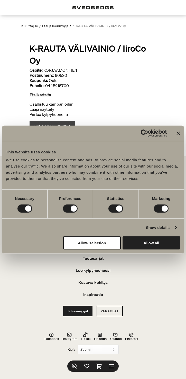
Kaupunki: (39, 80)
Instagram (69, 336)
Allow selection (92, 243)
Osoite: (36, 70)
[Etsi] (74, 366)
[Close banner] (178, 133)
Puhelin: (37, 85)
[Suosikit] (87, 366)
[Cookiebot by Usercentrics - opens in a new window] (144, 133)
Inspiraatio (93, 294)
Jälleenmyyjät (77, 311)
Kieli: (71, 349)
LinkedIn (100, 336)
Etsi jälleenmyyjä (55, 26)
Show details (158, 227)
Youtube (116, 336)
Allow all (151, 243)
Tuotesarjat (93, 258)
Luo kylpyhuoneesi (93, 270)
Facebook (51, 336)
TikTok (86, 336)
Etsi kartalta (40, 94)
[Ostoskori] (99, 366)
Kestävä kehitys (93, 282)
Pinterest (131, 336)
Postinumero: (42, 75)
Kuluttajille (29, 26)
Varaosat (110, 311)
